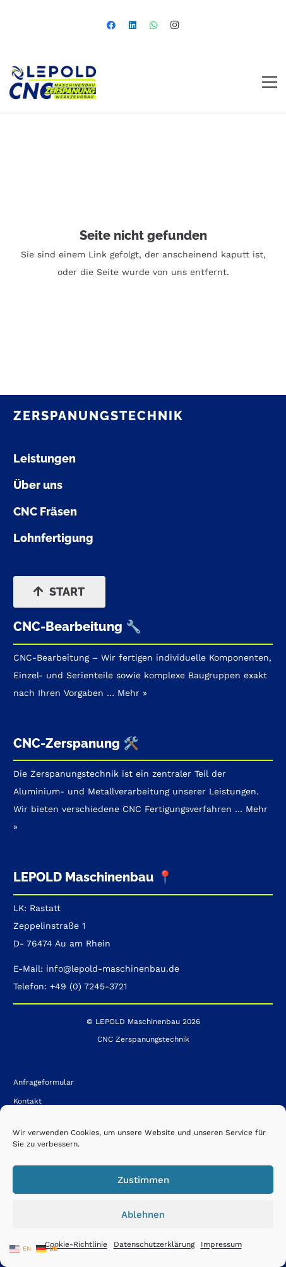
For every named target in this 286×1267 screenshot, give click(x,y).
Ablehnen (143, 1214)
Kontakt (27, 1101)
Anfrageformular (43, 1082)
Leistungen (44, 458)
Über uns (38, 485)
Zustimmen (143, 1180)
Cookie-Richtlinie (76, 1244)
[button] (269, 82)
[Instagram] (175, 25)
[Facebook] (111, 25)
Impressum (221, 1244)
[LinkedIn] (132, 25)
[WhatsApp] (153, 25)
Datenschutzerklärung (154, 1244)
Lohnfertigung (53, 538)
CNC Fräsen (45, 511)
